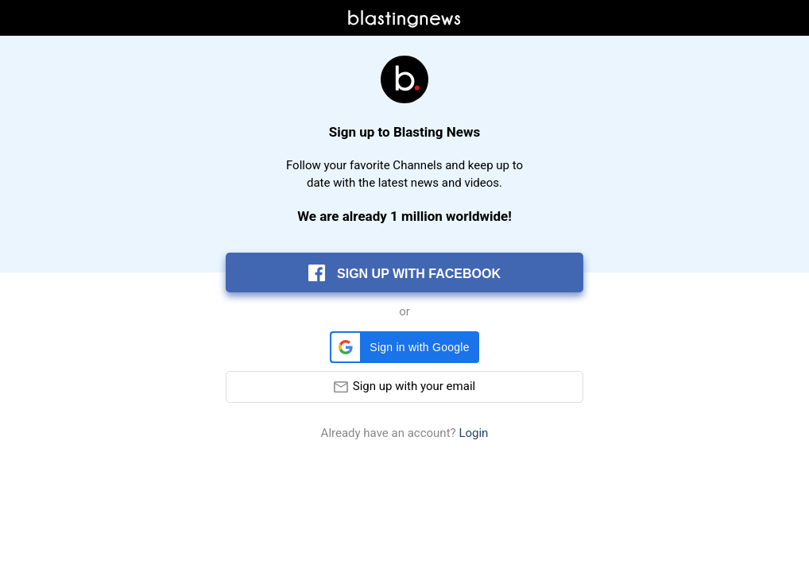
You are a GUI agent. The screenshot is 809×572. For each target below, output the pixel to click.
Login (473, 433)
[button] (404, 347)
